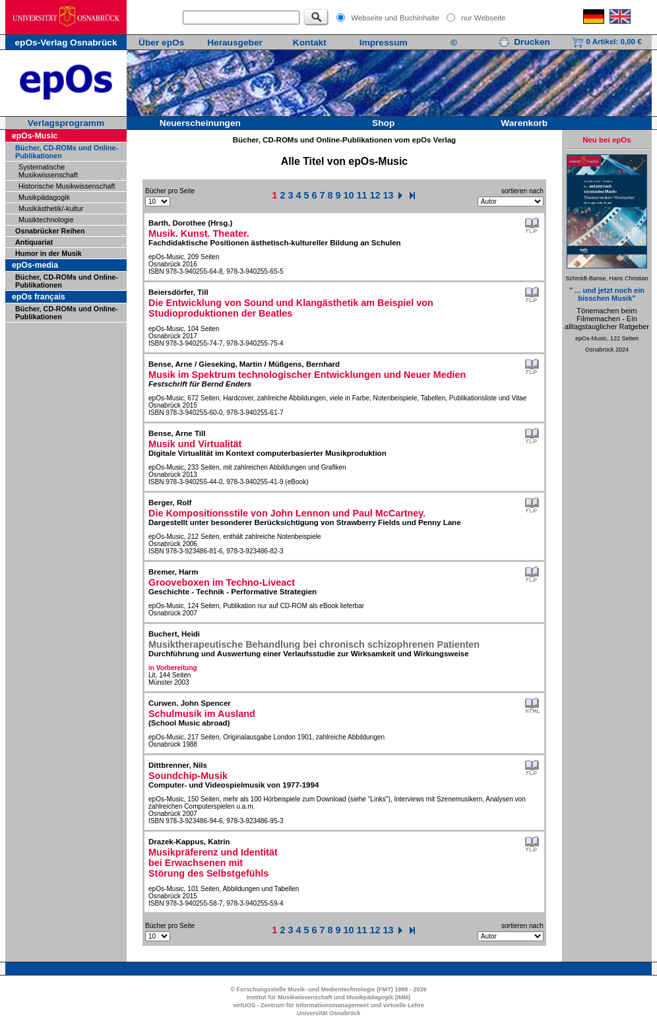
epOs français (38, 296)
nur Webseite (483, 18)
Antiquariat (34, 242)
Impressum (384, 42)
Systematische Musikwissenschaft (48, 171)
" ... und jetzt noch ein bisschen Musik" (606, 294)
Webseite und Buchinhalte (395, 18)
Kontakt (310, 42)
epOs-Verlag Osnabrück (66, 42)
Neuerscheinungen (200, 123)
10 (349, 195)
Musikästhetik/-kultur (50, 208)
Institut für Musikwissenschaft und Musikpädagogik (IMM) (329, 997)
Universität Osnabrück (329, 1013)
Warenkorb (524, 123)
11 (362, 195)
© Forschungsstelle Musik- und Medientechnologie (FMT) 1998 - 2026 (328, 989)
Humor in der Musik (48, 253)
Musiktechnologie (45, 220)
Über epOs (161, 42)
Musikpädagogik (44, 197)
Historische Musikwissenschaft (66, 186)
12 (375, 195)
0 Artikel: (606, 42)
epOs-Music (34, 135)
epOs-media (35, 265)
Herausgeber (235, 42)
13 (388, 195)
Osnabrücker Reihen (50, 231)
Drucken (524, 42)
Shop (383, 123)
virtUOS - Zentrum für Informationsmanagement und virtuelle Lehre (328, 1005)
